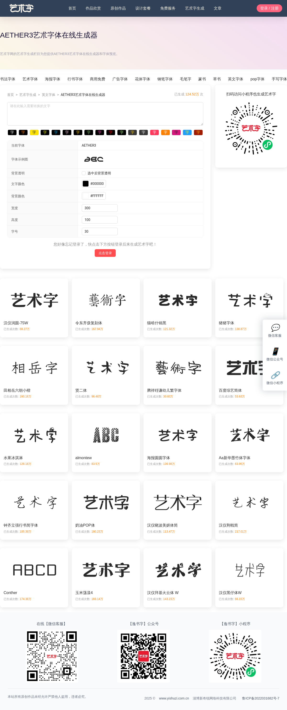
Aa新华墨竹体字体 (234, 458)
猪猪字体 (226, 323)
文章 (217, 8)
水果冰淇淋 (13, 458)
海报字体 (52, 79)
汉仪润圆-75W (16, 323)
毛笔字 (185, 79)
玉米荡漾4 (84, 593)
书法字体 (7, 79)
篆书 (202, 79)
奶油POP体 (85, 525)
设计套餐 (143, 8)
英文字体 (235, 79)
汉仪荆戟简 (228, 525)
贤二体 (81, 390)
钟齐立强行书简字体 (21, 525)
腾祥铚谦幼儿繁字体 (164, 390)
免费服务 (168, 8)
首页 (72, 8)
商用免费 (97, 79)
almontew (83, 458)
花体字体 (142, 79)
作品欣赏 (93, 8)
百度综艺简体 (230, 390)
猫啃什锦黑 (156, 323)
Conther (10, 593)
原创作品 (118, 8)
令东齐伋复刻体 (88, 323)
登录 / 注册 (269, 8)
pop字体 (257, 79)
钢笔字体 (165, 79)
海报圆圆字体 (158, 458)
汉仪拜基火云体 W (163, 593)
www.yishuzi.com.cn (174, 698)
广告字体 (120, 79)
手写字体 (279, 79)
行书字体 (75, 79)
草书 (217, 79)
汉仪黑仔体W (230, 593)
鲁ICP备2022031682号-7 (260, 698)
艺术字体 (30, 79)
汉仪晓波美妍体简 (162, 525)
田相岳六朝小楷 (17, 390)
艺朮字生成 (194, 8)
